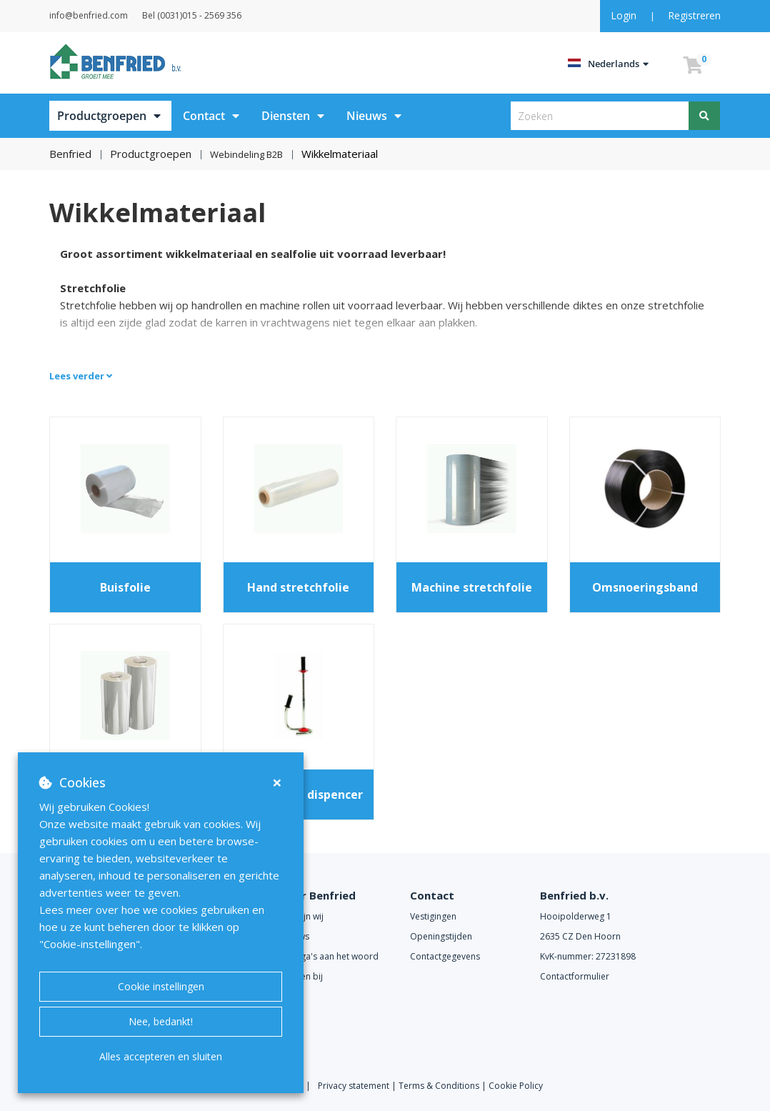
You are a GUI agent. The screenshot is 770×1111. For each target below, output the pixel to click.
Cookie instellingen (161, 986)
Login (625, 15)
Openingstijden (441, 935)
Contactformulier (574, 975)
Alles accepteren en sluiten (160, 1056)
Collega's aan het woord (329, 955)
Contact (204, 116)
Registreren (694, 15)
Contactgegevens (445, 955)
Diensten (285, 116)
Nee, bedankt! (161, 1021)
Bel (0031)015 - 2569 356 (227, 15)
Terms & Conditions (439, 1084)
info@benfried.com (106, 15)
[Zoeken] (705, 115)
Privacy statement (354, 1084)
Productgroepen (101, 116)
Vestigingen (433, 915)
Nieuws (366, 116)
